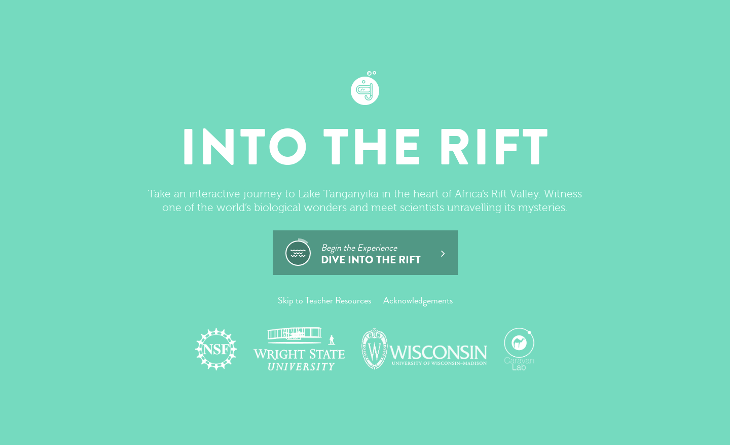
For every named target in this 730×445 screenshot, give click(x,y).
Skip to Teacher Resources (324, 300)
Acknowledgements (418, 300)
